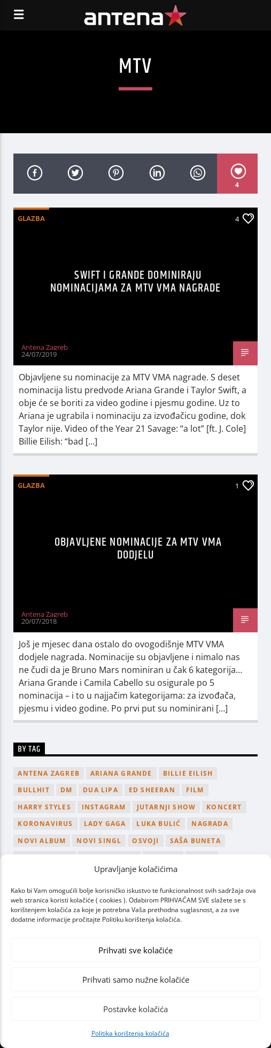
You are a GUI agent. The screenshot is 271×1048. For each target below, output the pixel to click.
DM (66, 789)
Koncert (224, 807)
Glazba (31, 218)
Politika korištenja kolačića (130, 1033)
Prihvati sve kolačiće (135, 950)
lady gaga (105, 823)
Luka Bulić (158, 823)
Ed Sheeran (152, 789)
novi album (42, 840)
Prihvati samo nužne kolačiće (135, 979)
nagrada (209, 823)
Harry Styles (44, 807)
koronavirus (45, 823)
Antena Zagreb (44, 347)
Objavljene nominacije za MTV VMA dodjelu (138, 548)
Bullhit (33, 789)
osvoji (145, 840)
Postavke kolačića (135, 1009)
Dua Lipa (100, 789)
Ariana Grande (121, 773)
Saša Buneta (195, 840)
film (195, 789)
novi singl (98, 840)
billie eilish (188, 773)
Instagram (104, 807)
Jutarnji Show (166, 807)
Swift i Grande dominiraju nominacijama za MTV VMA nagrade (135, 281)
